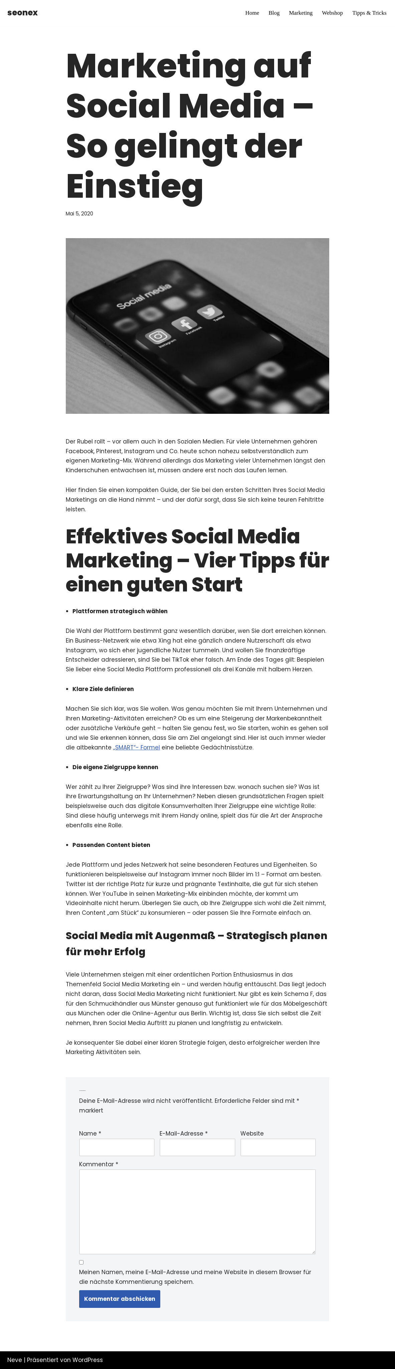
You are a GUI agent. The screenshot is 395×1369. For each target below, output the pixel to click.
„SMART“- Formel (136, 747)
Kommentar (98, 1164)
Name (90, 1134)
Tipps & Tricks (369, 13)
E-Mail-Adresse (184, 1134)
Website (252, 1134)
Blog (273, 13)
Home (252, 13)
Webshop (332, 13)
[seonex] (22, 13)
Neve (14, 1360)
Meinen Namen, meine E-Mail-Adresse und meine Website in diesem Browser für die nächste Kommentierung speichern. (195, 1277)
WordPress (87, 1360)
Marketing (301, 13)
